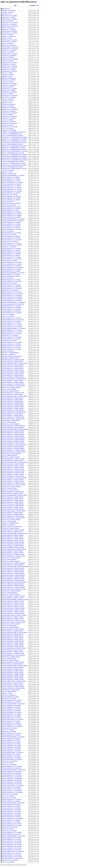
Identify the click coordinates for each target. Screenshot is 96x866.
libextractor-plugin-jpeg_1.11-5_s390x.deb (11, 180)
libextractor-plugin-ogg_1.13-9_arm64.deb (11, 710)
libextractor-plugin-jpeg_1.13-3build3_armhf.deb (12, 408)
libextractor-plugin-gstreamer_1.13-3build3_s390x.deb (14, 510)
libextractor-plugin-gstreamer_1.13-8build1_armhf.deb (14, 681)
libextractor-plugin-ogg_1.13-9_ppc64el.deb (11, 776)
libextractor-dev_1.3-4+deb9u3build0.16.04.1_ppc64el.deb (15, 159)
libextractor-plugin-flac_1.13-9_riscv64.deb (11, 854)
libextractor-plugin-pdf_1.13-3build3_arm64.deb (12, 366)
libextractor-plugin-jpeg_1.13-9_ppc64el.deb (12, 781)
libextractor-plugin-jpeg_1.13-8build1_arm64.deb (13, 545)
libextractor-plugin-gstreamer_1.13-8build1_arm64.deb (14, 549)
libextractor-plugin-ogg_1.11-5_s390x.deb (11, 203)
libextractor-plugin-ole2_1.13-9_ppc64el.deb (12, 774)
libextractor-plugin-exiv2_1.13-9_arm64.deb (11, 724)
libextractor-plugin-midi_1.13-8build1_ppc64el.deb (13, 576)
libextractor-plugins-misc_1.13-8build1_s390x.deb (13, 629)
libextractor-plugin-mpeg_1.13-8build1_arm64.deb (13, 542)
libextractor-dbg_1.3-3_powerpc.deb (10, 46)
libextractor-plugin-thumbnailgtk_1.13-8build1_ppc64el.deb (15, 566)
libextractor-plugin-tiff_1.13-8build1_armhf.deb (12, 663)
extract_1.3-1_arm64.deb (7, 34)
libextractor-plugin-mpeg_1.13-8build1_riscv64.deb (13, 608)
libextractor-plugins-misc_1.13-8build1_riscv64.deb (13, 595)
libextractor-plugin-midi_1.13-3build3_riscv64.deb (13, 472)
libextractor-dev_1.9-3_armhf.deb (9, 123)
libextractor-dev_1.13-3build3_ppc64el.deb (11, 453)
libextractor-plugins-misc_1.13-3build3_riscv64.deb (13, 458)
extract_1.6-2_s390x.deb (7, 81)
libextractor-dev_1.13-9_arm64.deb (9, 728)
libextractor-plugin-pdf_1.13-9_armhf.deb (11, 740)
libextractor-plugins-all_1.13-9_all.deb (10, 696)
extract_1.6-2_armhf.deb (7, 93)
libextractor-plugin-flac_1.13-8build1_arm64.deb (12, 552)
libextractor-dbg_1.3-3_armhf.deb (9, 41)
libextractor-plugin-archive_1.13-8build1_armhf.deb (13, 688)
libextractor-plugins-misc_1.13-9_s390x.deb (11, 799)
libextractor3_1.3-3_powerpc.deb (9, 50)
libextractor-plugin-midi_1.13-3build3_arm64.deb (13, 373)
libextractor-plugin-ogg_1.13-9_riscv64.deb (11, 842)
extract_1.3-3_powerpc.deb (8, 52)
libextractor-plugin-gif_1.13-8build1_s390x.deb (12, 649)
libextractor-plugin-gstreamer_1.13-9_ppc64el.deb (13, 785)
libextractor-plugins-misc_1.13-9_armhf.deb (11, 733)
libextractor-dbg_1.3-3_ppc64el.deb (10, 53)
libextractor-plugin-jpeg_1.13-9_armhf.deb (11, 748)
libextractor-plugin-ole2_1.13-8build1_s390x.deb (12, 637)
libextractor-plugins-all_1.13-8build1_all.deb (12, 526)
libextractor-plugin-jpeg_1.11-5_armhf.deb (11, 265)
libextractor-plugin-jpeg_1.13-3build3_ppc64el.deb (13, 441)
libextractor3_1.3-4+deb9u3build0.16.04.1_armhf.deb (13, 147)
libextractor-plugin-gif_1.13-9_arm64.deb (11, 721)
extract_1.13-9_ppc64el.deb (8, 795)
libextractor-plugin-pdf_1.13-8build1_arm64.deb (12, 536)
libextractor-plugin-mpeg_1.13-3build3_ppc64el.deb (13, 437)
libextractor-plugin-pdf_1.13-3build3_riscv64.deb (13, 465)
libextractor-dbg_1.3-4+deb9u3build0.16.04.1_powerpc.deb (15, 151)
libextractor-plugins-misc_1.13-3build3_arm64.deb (13, 359)
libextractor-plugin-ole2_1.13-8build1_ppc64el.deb (13, 571)
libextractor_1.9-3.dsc (7, 102)
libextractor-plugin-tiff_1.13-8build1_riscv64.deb (12, 597)
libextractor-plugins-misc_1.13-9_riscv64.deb (12, 832)
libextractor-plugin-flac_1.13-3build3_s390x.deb (12, 514)
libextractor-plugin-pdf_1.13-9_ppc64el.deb (11, 773)
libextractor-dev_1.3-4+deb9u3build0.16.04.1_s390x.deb (14, 168)
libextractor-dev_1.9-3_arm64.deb (9, 116)
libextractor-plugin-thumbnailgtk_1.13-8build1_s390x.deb (14, 632)
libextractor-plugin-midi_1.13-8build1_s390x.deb (13, 642)
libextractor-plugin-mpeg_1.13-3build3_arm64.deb (13, 371)
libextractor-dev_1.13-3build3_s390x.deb (11, 519)
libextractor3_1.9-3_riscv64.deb (9, 130)
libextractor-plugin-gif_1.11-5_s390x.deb (11, 199)
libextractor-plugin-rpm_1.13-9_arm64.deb (11, 705)
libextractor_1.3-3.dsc (7, 38)
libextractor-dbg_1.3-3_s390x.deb (9, 71)
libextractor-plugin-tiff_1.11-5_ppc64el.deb (11, 286)
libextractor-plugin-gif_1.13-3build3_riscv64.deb (12, 479)
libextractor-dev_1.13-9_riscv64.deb (10, 860)
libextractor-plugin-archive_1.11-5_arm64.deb (12, 244)
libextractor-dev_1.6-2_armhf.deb (9, 92)
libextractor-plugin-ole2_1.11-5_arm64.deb (11, 211)
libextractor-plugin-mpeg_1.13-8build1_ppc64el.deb (13, 575)
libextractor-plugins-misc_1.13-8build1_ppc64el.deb (13, 562)
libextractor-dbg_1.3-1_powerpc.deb (10, 25)
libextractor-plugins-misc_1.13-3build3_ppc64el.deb (13, 425)
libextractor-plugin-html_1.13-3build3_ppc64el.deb (13, 443)
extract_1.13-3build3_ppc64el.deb (9, 455)
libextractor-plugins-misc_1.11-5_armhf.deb (11, 269)
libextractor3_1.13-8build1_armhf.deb (10, 660)
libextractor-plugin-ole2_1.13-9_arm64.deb (11, 708)
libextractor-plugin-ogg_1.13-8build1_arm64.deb (12, 540)
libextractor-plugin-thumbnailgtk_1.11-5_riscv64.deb (13, 328)
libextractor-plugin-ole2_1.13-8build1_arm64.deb (13, 538)
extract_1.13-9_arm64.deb (8, 729)
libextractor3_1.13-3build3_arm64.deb (10, 357)
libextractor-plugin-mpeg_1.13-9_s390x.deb (11, 811)
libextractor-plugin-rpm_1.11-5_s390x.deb (11, 198)
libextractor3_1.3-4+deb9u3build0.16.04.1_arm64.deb (14, 140)
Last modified (32, 5)
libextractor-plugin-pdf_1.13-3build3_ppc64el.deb (13, 432)
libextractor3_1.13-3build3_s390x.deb (10, 489)
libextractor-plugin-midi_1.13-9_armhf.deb (11, 747)
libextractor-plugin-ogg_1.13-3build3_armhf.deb (12, 403)
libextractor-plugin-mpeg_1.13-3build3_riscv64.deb (13, 470)
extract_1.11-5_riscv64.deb (8, 316)
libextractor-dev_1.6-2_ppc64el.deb (10, 95)
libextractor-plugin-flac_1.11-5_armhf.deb (11, 271)
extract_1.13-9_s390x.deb (7, 828)
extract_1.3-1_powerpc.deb (8, 27)
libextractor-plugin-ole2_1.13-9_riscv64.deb (11, 841)
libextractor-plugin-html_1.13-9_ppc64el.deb (12, 783)
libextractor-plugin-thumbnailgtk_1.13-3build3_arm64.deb (14, 363)
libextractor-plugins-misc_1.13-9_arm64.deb (11, 700)
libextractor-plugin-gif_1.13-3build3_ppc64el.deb (13, 446)
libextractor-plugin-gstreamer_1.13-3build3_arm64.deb (14, 378)
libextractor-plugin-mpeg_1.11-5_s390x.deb (11, 189)
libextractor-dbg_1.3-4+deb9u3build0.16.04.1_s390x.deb (14, 164)
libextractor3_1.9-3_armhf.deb (8, 121)
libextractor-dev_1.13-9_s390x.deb (9, 827)
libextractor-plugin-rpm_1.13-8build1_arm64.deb (12, 535)
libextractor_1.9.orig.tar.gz (8, 100)
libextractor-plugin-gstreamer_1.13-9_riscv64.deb (13, 851)
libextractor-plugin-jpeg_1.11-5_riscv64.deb (11, 330)
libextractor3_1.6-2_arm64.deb (9, 85)
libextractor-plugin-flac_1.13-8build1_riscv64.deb (13, 618)
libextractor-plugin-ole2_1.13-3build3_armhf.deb (12, 401)
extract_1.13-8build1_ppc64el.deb (9, 592)
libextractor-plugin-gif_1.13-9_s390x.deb (11, 820)
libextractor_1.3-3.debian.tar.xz (9, 36)
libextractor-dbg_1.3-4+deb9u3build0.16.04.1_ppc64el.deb (15, 158)
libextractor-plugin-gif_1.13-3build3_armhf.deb (12, 413)
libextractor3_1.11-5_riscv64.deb (9, 340)
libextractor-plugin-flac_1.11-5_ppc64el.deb (11, 307)
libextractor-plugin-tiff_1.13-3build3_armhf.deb (12, 394)
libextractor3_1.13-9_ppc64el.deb (9, 764)
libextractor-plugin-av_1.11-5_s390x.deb (11, 177)
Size (37, 5)
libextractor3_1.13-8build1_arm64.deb (10, 528)
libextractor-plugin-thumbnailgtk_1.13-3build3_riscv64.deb (15, 462)
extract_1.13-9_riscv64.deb (8, 861)
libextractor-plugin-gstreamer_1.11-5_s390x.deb (12, 182)
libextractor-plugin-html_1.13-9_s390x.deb (11, 816)
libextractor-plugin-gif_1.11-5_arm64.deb (11, 236)
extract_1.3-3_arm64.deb (7, 60)
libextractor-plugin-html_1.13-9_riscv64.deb (11, 849)
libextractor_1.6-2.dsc (7, 76)
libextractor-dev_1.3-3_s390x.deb (9, 67)
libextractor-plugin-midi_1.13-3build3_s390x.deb (13, 505)
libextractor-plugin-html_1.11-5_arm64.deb (11, 232)
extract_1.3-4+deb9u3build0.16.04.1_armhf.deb (12, 144)
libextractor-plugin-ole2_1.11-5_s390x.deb (11, 185)
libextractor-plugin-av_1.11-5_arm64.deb (11, 227)
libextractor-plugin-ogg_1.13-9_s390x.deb (11, 809)
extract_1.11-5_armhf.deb (7, 277)
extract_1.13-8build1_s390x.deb (9, 658)
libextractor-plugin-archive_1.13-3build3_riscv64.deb (13, 484)
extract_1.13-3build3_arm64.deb (9, 389)
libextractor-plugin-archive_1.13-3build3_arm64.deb (13, 385)
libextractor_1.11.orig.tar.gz (8, 170)
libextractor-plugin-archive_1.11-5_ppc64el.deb (12, 293)
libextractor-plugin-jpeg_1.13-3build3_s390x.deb (12, 507)
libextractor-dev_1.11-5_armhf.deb (9, 260)
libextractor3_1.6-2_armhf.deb (8, 90)
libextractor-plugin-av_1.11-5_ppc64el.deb (11, 310)
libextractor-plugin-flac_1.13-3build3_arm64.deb (12, 382)
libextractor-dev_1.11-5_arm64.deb (9, 241)
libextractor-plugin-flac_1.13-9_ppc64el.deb (11, 788)
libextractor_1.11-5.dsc (7, 171)
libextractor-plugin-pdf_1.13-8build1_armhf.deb (12, 668)
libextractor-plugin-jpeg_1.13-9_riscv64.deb (11, 847)
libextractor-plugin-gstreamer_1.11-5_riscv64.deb (13, 319)
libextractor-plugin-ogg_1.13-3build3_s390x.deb (12, 502)
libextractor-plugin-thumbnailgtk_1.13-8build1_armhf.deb (14, 665)
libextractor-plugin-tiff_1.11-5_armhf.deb (11, 250)
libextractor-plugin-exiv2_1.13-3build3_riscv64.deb (13, 483)
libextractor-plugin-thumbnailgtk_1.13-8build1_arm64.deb (14, 533)
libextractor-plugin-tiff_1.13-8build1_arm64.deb (12, 531)
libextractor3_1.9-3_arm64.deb (9, 118)
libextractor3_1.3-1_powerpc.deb (9, 24)
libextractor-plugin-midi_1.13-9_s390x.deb (11, 813)
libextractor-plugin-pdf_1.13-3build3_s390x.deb (12, 498)
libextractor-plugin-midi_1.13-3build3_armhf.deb (13, 406)
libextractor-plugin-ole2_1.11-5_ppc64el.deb (11, 295)
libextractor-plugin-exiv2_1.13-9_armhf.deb (11, 757)
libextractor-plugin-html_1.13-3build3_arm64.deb (13, 377)
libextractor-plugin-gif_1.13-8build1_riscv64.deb (12, 616)
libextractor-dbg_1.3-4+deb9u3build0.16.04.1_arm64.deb (14, 138)
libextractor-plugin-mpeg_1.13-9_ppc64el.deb (12, 778)
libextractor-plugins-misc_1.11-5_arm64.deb (11, 215)
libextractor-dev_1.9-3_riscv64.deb (9, 126)
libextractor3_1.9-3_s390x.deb (8, 111)
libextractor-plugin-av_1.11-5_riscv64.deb (11, 347)
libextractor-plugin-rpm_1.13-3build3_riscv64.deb (13, 463)
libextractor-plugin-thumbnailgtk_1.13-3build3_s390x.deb (14, 495)
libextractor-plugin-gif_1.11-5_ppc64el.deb (11, 284)
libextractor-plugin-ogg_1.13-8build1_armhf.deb (12, 672)
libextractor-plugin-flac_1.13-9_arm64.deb (11, 722)
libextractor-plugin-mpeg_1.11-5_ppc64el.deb (12, 297)
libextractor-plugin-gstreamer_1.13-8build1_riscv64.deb (14, 615)
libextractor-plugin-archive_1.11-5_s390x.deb (12, 191)
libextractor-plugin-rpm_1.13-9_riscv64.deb (11, 837)
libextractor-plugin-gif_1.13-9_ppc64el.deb (11, 787)
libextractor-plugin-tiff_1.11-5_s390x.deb (11, 192)
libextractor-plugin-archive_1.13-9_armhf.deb (12, 759)
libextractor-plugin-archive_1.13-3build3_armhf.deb (13, 418)
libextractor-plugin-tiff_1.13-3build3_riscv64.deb (12, 460)
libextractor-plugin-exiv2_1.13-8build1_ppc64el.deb (13, 587)
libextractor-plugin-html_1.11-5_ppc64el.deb (12, 281)
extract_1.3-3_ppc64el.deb (8, 57)
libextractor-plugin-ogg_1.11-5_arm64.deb (11, 225)
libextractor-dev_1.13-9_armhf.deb (9, 761)
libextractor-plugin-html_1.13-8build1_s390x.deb (13, 646)
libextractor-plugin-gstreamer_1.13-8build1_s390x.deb (14, 648)
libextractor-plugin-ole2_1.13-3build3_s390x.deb (12, 500)
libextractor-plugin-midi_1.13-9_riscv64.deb (11, 846)
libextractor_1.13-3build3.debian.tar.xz (10, 352)
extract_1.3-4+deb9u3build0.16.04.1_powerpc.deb (13, 152)
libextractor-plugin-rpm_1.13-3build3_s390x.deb (12, 496)
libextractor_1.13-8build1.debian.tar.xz (10, 523)
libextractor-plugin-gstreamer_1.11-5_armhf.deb (12, 267)
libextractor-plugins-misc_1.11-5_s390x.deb (11, 184)
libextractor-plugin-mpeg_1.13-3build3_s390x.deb (13, 503)
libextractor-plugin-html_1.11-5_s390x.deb (11, 196)
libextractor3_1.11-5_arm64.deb (9, 234)
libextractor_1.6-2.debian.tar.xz (9, 78)
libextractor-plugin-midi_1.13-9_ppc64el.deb (12, 780)
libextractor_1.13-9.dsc (7, 693)
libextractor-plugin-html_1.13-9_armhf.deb (11, 750)
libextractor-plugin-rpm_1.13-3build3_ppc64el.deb (13, 430)
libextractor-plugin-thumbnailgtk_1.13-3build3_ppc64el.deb (15, 429)
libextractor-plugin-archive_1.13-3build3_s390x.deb (13, 517)
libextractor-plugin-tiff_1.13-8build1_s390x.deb (12, 630)
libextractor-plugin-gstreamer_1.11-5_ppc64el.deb (13, 304)
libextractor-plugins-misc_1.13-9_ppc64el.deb (12, 766)
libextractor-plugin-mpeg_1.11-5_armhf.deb (11, 262)
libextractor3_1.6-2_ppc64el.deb (9, 97)
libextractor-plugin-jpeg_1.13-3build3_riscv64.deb (13, 474)
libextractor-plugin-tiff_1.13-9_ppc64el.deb (11, 768)
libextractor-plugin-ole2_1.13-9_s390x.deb (11, 808)
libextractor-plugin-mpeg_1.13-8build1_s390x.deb (13, 641)
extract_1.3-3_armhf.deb (7, 43)
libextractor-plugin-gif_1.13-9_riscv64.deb (11, 853)
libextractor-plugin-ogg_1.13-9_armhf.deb (11, 743)
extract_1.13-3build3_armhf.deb (9, 422)
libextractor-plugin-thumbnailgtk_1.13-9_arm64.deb (13, 703)
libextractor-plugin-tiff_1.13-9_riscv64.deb (11, 834)
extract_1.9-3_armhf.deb (7, 125)
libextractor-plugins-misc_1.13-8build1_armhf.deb (13, 662)
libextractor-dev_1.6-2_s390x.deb (9, 83)
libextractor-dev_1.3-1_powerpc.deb (10, 22)
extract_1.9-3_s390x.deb (7, 114)
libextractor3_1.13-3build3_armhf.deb (10, 390)
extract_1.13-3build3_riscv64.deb (9, 488)
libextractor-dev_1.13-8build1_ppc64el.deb (11, 590)
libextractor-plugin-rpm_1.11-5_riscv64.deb (11, 333)
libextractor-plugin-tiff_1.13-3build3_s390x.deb (12, 493)
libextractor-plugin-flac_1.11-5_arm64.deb (11, 224)
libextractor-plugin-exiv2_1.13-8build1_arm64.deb (13, 554)
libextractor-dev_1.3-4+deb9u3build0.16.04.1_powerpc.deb (15, 154)
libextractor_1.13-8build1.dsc (8, 524)
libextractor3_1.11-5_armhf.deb (9, 246)
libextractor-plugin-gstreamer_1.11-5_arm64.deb (12, 220)
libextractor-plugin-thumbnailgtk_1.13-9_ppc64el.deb (13, 769)
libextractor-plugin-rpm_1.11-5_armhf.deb (11, 253)
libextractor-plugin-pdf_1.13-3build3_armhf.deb (12, 399)
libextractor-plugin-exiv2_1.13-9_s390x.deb (11, 823)
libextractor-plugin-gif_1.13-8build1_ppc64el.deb (13, 583)
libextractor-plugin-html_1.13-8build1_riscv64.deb (13, 613)
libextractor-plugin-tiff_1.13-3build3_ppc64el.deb (13, 427)
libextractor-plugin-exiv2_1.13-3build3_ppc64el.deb (13, 450)
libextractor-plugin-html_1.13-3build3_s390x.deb (13, 509)
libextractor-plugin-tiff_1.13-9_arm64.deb (11, 702)
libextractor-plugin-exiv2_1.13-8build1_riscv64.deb (13, 620)
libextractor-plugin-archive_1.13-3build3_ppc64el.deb (14, 451)
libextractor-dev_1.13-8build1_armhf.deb (11, 689)
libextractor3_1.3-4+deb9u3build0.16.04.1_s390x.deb (13, 163)
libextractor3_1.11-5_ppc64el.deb (9, 283)
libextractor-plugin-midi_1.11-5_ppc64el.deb (12, 312)
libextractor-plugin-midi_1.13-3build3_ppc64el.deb (13, 439)
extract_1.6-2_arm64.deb (7, 86)
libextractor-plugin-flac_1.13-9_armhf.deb (11, 755)
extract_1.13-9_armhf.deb (7, 762)
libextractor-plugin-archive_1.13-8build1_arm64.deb (13, 556)
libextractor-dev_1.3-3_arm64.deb (9, 65)
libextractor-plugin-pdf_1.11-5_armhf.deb (11, 276)
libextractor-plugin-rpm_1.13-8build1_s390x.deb (12, 634)
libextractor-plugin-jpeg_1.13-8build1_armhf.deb (12, 677)
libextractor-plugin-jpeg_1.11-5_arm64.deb (11, 217)
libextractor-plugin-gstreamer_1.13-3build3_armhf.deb (14, 411)
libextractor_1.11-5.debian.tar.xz (9, 173)
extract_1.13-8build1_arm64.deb (9, 559)
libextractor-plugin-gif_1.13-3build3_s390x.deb (12, 512)
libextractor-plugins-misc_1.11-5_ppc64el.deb (12, 298)
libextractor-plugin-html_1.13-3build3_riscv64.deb (13, 476)
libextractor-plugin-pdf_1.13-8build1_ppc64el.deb (13, 569)
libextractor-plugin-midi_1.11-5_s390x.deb (11, 206)
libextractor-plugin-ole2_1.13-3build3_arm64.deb (13, 368)
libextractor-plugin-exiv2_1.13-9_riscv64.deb (12, 856)
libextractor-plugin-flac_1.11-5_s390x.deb (11, 208)
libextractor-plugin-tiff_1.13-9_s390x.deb (11, 801)
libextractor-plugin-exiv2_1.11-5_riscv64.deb (12, 342)
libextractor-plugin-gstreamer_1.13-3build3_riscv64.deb (14, 477)
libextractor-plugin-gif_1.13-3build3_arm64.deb (12, 380)
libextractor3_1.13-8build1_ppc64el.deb (11, 561)
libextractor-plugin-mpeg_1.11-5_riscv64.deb (12, 326)
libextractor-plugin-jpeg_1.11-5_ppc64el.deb (11, 300)
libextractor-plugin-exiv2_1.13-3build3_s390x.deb (13, 516)
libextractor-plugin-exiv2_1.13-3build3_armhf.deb (13, 416)
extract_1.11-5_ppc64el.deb (8, 314)
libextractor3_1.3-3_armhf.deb (8, 45)
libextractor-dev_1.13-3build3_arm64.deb (11, 387)
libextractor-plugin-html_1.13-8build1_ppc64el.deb (13, 580)
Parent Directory (5, 8)
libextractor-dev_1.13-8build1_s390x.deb (11, 656)
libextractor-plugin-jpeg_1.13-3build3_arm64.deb (13, 375)
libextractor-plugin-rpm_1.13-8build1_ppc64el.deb (13, 568)
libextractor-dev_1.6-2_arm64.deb (9, 88)
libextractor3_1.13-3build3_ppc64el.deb (11, 423)
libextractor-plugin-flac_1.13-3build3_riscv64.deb (13, 481)
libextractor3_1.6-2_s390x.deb (8, 79)
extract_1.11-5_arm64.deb (8, 231)
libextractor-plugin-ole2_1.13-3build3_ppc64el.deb (13, 434)
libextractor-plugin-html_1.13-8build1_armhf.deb (13, 679)
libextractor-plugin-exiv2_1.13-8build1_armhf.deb (13, 686)
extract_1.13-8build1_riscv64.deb (9, 625)
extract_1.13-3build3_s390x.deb (9, 521)
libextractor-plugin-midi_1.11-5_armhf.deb (11, 248)
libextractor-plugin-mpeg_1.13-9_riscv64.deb (12, 844)
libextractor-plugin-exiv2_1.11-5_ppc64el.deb (12, 288)
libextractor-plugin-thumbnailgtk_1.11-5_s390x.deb (13, 175)
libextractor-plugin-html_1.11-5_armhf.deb (11, 251)
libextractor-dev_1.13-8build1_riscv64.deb (11, 623)
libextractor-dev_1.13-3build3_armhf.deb (11, 420)
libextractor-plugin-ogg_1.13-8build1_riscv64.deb (13, 606)
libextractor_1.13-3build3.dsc (8, 354)
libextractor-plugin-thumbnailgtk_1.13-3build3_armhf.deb (14, 396)
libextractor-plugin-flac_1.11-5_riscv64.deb (11, 323)
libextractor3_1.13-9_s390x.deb (9, 797)
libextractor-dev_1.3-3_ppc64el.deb (10, 58)
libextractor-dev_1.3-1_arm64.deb (9, 31)
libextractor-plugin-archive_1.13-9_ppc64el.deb (12, 792)
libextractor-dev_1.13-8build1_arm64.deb (11, 557)
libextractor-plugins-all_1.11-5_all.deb (10, 210)
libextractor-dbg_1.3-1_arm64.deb (9, 32)
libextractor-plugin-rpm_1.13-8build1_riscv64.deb (13, 601)
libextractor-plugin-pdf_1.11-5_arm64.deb (11, 222)
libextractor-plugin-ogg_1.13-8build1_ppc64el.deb (13, 573)
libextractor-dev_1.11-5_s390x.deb (9, 194)
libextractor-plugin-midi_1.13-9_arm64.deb (11, 714)
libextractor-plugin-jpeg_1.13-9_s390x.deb (11, 814)
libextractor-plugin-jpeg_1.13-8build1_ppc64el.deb (13, 578)
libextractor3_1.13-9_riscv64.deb (9, 830)
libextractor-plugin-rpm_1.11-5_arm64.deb (11, 243)
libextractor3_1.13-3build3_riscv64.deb (10, 456)
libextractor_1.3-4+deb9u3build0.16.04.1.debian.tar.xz (14, 131)
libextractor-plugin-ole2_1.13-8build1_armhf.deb (12, 670)
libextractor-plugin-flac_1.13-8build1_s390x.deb (12, 651)
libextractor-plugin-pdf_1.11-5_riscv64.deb (11, 317)
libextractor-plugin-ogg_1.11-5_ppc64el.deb (11, 309)
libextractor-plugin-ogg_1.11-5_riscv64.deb (11, 321)
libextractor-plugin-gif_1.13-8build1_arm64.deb (12, 550)
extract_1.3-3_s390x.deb (7, 72)
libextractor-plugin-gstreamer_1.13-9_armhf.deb (12, 752)
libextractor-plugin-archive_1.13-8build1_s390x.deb (13, 655)
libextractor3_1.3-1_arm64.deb (9, 29)
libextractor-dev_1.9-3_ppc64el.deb (10, 109)
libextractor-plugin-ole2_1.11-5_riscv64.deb (11, 337)
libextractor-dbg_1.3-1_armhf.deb (9, 19)
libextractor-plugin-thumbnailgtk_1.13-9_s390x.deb (13, 802)
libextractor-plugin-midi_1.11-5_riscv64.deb (11, 345)
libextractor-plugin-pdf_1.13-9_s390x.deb (11, 806)
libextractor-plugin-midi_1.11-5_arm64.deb (11, 229)
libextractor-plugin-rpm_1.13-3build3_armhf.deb (12, 397)
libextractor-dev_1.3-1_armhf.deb (9, 15)
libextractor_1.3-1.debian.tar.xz (9, 10)
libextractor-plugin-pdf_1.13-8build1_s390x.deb (12, 635)
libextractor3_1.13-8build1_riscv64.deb (10, 594)
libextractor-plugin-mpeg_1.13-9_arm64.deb (11, 712)
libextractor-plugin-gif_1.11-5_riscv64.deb (11, 338)
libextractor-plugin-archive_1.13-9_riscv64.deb (12, 858)
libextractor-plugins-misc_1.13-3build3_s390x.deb (13, 491)
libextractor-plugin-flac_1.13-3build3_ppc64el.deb (13, 448)
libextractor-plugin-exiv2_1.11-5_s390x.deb (11, 187)
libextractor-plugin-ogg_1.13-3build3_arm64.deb (12, 370)
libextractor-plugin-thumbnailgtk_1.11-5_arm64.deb (13, 218)
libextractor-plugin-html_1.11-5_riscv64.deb (11, 349)
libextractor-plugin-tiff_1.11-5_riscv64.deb (11, 344)
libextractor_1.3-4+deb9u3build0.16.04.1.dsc (12, 133)
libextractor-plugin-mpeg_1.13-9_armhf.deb (11, 745)
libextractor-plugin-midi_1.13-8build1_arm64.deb (13, 543)
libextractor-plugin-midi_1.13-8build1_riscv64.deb (13, 609)
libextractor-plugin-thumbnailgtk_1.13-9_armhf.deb (13, 736)
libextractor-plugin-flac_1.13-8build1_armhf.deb (12, 684)
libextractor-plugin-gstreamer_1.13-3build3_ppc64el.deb (14, 444)
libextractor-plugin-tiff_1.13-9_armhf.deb (11, 735)
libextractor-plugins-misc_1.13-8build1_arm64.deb (13, 529)
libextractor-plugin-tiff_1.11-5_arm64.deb (11, 237)
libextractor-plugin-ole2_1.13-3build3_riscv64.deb (13, 467)
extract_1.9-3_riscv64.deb (7, 128)
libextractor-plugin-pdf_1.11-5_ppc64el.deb (11, 305)
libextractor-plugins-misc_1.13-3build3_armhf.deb (13, 392)
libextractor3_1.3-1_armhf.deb (8, 17)
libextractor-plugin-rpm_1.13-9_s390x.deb (11, 804)
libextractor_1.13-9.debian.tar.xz (9, 695)
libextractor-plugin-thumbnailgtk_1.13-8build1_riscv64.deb (15, 599)
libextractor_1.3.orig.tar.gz (8, 12)
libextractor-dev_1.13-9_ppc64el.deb (10, 794)
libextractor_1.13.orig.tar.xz (8, 350)
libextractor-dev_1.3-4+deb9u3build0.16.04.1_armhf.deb (14, 145)
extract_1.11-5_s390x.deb (7, 201)
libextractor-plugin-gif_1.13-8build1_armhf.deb (12, 682)
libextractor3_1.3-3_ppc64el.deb (9, 55)
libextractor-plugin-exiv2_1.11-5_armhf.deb (11, 258)
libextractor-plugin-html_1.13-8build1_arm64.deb (13, 547)
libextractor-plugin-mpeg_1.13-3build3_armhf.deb (13, 404)
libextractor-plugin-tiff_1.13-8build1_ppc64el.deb (13, 564)
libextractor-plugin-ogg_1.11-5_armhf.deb (11, 279)
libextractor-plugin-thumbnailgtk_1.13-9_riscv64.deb (13, 835)
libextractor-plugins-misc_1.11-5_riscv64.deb (12, 324)
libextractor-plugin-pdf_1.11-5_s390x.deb (11, 178)
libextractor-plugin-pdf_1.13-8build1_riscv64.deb (13, 602)
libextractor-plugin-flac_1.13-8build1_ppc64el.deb (13, 585)
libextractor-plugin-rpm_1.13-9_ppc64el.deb (11, 771)
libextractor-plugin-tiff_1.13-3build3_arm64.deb (12, 361)
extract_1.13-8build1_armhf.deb (9, 691)
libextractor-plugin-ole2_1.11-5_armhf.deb (11, 257)
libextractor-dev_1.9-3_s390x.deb (9, 112)
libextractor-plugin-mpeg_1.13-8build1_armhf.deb (13, 674)
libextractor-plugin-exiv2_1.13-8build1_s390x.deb (13, 653)
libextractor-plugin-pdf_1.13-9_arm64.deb (11, 707)
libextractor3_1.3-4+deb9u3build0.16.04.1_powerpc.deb (14, 149)
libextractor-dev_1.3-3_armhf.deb (9, 39)
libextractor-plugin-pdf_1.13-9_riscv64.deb (11, 839)
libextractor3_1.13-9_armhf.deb (9, 731)
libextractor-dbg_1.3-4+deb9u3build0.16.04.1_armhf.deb (14, 142)
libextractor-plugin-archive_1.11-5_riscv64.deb (12, 331)
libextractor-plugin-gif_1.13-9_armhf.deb (11, 754)
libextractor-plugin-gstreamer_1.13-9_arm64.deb (12, 719)
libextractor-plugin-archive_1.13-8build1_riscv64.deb (13, 622)
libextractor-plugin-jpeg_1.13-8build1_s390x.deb (12, 644)
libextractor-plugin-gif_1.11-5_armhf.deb (11, 255)
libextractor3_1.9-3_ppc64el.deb (9, 107)
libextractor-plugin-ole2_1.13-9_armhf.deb (11, 741)
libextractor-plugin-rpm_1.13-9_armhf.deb (11, 738)
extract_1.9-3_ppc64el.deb (8, 105)
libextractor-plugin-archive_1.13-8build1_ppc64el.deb (14, 589)
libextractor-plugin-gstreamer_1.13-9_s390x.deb (12, 818)
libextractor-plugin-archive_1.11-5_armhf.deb (12, 264)
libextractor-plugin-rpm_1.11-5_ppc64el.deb (11, 291)
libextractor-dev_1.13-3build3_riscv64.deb (11, 486)
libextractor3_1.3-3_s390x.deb (8, 69)
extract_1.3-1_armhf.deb (7, 20)
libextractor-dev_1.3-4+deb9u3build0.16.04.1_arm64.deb (14, 137)
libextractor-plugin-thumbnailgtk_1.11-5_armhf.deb (13, 272)
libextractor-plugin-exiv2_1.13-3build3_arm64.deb (13, 383)
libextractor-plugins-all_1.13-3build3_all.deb (12, 356)
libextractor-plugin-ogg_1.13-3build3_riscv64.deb (13, 469)
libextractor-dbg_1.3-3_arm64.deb (9, 62)
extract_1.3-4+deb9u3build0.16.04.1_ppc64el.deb (13, 161)
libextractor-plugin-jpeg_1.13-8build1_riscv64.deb (13, 611)
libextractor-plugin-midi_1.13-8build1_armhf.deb (13, 675)
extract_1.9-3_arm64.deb (7, 119)
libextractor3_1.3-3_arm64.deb (9, 64)
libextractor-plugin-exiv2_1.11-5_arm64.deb (11, 239)
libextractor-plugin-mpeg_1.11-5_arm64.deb (11, 213)
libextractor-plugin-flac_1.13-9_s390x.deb (11, 821)
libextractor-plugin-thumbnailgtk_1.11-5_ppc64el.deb (13, 302)
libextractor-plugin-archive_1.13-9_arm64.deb (12, 726)
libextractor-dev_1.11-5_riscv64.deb (10, 335)
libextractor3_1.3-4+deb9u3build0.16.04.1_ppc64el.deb (14, 156)
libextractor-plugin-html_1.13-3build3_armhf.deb (13, 410)
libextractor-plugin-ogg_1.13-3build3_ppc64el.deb (13, 436)
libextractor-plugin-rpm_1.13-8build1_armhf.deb (12, 667)
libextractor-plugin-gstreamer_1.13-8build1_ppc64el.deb (14, 582)
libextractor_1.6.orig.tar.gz (8, 74)
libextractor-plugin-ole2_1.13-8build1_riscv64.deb (13, 604)
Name (15, 5)
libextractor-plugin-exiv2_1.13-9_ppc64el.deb (12, 790)
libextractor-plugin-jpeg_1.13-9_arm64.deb (11, 715)
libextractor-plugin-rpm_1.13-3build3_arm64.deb (12, 364)
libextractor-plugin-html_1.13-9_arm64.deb (11, 717)
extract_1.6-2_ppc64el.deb (8, 98)
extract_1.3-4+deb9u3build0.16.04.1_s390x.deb (12, 166)
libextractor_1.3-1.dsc (7, 13)
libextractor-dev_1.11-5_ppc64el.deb (10, 290)
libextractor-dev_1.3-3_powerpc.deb (10, 48)
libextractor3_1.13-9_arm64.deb (9, 698)
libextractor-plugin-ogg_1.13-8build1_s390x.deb (12, 639)
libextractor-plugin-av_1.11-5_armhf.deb (11, 274)
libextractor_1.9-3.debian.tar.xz (9, 104)
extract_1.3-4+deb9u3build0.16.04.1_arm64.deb (12, 135)
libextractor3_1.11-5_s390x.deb (9, 204)
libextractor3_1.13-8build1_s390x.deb (10, 627)
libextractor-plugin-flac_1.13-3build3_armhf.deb (12, 415)
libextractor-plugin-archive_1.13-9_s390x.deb (12, 825)
